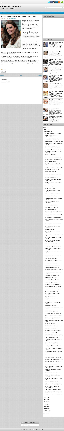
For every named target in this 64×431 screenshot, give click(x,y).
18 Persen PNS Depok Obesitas (55, 116)
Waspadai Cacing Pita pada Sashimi (52, 372)
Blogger (41, 429)
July (46, 399)
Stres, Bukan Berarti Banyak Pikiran (52, 138)
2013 (45, 413)
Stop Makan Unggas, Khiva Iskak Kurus (53, 313)
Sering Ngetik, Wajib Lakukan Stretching (53, 246)
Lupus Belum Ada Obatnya (50, 296)
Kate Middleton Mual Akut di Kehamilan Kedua (18, 16)
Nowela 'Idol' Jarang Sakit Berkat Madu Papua (54, 334)
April (46, 406)
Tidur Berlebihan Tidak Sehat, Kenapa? (52, 389)
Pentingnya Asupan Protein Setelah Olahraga (54, 269)
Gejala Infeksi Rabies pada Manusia (52, 275)
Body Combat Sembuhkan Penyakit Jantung (53, 315)
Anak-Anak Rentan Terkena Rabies (52, 291)
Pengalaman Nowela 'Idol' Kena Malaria (53, 330)
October (46, 129)
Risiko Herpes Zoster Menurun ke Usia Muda (54, 141)
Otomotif (8, 12)
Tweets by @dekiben (25, 424)
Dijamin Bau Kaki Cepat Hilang (51, 161)
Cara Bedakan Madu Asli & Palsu (51, 332)
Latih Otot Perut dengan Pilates (51, 311)
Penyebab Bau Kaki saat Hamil (51, 177)
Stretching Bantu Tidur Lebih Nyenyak (52, 243)
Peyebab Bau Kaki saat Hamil (51, 196)
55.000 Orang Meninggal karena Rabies (53, 284)
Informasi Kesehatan (10, 6)
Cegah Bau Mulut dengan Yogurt (51, 381)
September (47, 131)
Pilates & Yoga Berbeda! (50, 229)
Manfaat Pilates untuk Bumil (50, 305)
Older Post (40, 75)
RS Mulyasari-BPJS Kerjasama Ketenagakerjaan (51, 136)
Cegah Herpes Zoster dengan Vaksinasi (53, 156)
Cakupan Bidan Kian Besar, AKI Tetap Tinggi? (54, 167)
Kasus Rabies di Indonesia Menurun (52, 354)
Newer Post (2, 75)
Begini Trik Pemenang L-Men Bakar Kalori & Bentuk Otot (56, 43)
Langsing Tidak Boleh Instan (50, 277)
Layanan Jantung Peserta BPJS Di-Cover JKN (54, 235)
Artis (3, 12)
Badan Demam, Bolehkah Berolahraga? (54, 109)
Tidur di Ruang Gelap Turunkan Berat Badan (54, 394)
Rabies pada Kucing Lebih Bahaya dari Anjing (54, 359)
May (46, 404)
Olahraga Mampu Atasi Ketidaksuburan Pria (53, 383)
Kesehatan (21, 12)
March (46, 408)
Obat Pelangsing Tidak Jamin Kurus (52, 282)
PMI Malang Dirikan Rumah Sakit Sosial (53, 361)
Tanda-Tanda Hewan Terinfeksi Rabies (52, 265)
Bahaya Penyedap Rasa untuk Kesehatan (53, 211)
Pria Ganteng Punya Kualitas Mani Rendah (53, 260)
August (46, 397)
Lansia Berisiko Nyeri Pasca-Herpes (52, 186)
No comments (13, 18)
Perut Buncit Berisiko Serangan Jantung (53, 286)
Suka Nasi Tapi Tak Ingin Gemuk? (51, 279)
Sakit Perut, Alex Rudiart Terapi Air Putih (53, 357)
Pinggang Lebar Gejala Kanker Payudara (53, 288)
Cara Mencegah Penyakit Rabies (51, 342)
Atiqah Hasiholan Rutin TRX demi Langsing (53, 325)
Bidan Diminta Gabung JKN (50, 171)
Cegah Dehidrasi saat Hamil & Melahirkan (53, 391)
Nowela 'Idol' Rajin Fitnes (50, 323)
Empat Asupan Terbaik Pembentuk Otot (53, 217)
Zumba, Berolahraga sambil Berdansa (52, 317)
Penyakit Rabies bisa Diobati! (51, 364)
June (46, 401)
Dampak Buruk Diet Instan (50, 154)
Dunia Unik (14, 12)
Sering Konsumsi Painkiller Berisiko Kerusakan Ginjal (52, 387)
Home (21, 75)
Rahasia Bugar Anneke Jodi (50, 209)
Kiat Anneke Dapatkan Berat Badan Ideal (53, 149)
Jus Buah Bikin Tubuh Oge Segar (55, 83)
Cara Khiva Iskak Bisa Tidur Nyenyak (52, 146)
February (47, 410)
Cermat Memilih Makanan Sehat (51, 262)
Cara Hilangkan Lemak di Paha (51, 258)
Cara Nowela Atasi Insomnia (50, 328)
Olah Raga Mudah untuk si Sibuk (51, 207)
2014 (45, 127)
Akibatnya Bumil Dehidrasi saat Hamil (52, 193)
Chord (27, 12)
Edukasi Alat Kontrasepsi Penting (51, 188)
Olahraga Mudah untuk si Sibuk (51, 204)
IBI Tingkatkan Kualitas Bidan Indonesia (53, 133)
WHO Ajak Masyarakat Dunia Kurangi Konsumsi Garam (52, 241)
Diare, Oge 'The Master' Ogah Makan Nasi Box (55, 52)
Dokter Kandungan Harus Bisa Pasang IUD (53, 159)
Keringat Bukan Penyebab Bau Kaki (52, 169)
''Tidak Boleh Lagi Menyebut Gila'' (56, 67)
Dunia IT (32, 12)
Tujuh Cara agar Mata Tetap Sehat (52, 267)
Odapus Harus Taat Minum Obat (51, 337)
